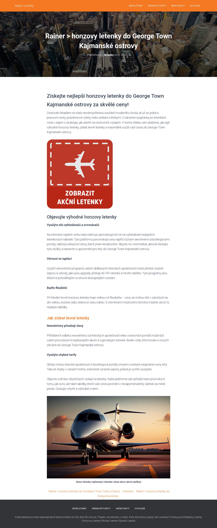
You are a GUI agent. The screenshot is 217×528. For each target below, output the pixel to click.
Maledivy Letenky (193, 517)
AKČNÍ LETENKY (136, 6)
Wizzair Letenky (110, 520)
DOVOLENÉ (195, 6)
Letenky (131, 520)
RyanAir (123, 520)
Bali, (81, 517)
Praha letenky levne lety (26, 517)
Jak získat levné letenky (70, 318)
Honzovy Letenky (91, 520)
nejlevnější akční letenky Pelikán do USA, (59, 517)
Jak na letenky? (162, 517)
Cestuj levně (177, 517)
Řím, (86, 517)
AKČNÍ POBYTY (178, 6)
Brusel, (93, 517)
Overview (136, 491)
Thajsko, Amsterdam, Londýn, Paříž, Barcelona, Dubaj (125, 517)
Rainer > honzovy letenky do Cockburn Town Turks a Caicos (89, 491)
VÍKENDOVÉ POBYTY (157, 6)
